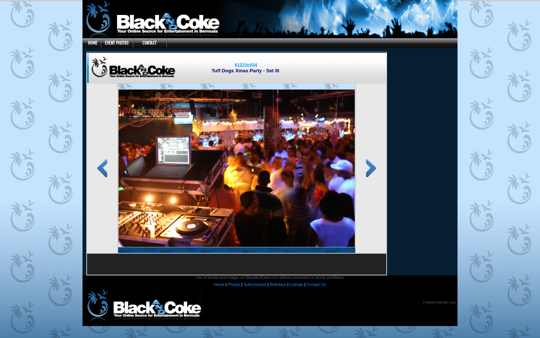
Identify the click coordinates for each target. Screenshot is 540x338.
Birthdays (278, 284)
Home (219, 284)
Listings (296, 284)
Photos (234, 284)
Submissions (254, 284)
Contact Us (316, 284)
